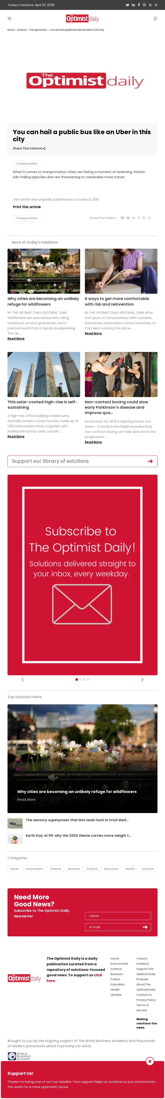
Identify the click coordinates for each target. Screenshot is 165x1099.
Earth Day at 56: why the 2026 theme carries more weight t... (79, 835)
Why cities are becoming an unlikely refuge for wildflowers (43, 301)
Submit (145, 927)
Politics (92, 869)
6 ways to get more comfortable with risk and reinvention (117, 301)
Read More (16, 338)
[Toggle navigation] (9, 18)
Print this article (27, 206)
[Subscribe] (76, 679)
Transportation (38, 29)
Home (11, 29)
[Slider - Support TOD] (84, 679)
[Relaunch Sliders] (88, 679)
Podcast (142, 979)
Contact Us (144, 995)
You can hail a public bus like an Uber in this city (77, 29)
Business (74, 869)
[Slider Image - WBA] (80, 679)
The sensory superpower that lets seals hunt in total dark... (77, 820)
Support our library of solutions (50, 461)
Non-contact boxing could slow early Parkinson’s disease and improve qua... (116, 407)
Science (21, 29)
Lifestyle (148, 869)
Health (130, 869)
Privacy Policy (145, 1000)
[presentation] (110, 902)
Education (111, 869)
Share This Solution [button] (29, 148)
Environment (34, 869)
